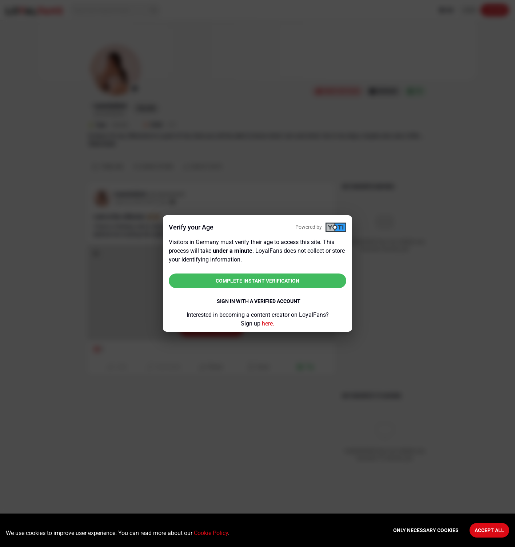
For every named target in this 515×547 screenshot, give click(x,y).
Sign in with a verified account (258, 301)
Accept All (489, 530)
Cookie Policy (211, 533)
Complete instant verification (257, 281)
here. (268, 323)
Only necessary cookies (426, 530)
